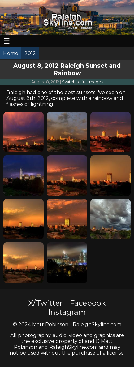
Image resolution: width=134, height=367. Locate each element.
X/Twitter (45, 303)
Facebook (88, 303)
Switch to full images (82, 82)
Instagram (67, 312)
